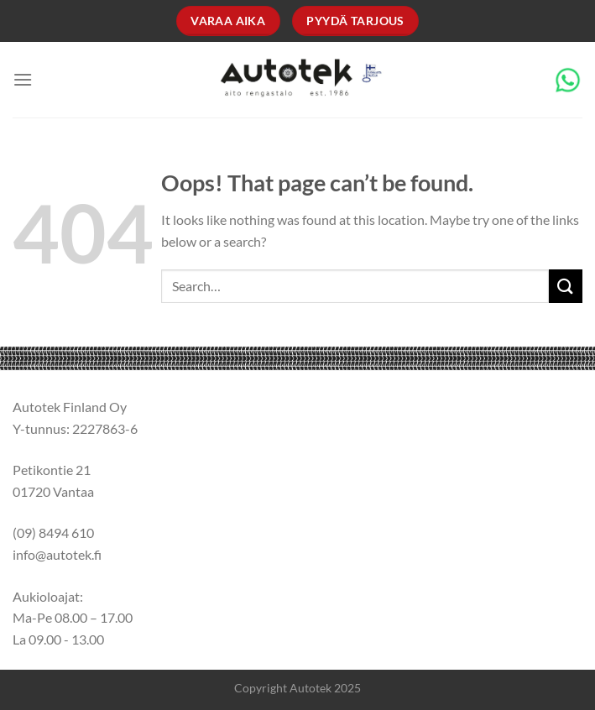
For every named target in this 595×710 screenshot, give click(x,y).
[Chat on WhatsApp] (567, 78)
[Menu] (23, 79)
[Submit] (565, 285)
